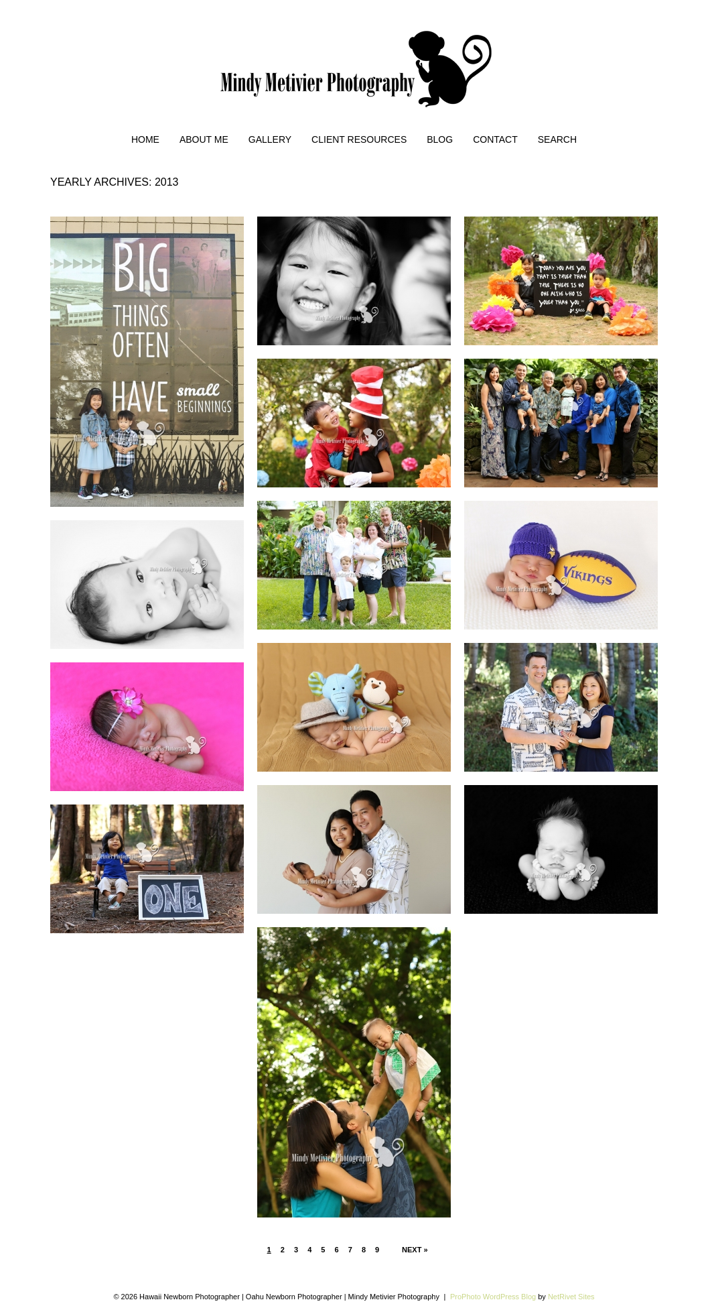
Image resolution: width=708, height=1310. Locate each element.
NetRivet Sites (571, 1297)
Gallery (270, 139)
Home (145, 139)
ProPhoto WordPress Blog (493, 1297)
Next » (415, 1250)
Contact (495, 139)
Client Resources (359, 139)
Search (557, 139)
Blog (440, 139)
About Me (204, 139)
